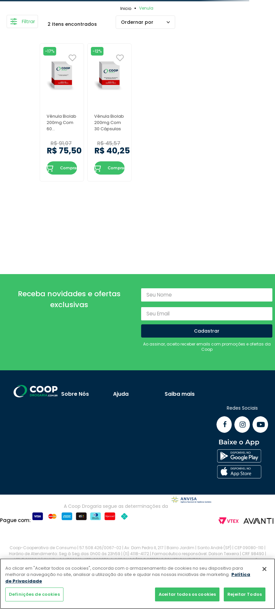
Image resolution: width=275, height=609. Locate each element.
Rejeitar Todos (244, 594)
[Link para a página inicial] (127, 8)
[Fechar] (264, 569)
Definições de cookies (34, 594)
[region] (137, 583)
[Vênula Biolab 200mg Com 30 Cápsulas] (109, 112)
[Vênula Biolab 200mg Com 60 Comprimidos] (62, 112)
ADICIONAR (50, 168)
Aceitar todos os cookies (187, 594)
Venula (146, 8)
